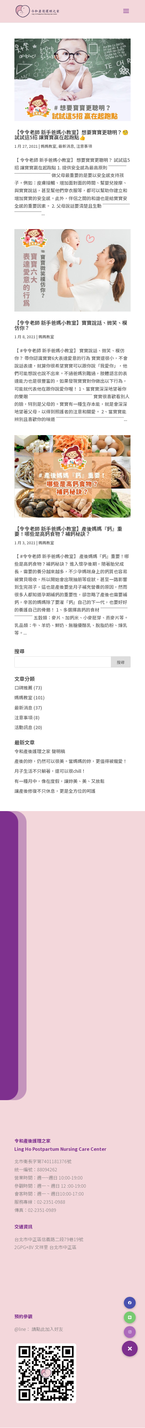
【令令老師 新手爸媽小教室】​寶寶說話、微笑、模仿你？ (70, 325)
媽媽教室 (48, 146)
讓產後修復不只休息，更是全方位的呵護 (55, 791)
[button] (130, 1349)
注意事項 (84, 146)
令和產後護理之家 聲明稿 (39, 751)
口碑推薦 (23, 687)
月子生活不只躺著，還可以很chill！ (50, 771)
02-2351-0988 (51, 1202)
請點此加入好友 (47, 1329)
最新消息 (66, 146)
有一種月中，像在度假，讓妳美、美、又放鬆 (59, 781)
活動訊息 (23, 727)
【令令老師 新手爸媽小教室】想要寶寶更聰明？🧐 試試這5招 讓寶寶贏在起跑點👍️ (71, 135)
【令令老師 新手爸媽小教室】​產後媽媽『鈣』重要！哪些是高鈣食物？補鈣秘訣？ (68, 531)
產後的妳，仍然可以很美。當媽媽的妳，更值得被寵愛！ (70, 761)
